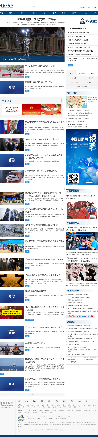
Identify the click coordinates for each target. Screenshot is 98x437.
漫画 (63, 13)
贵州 (54, 407)
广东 (29, 407)
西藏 (64, 407)
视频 (44, 13)
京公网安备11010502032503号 (33, 418)
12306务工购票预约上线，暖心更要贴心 (78, 124)
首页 (1, 13)
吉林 (53, 405)
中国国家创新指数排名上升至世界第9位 (78, 305)
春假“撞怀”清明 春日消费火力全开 (76, 302)
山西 (43, 405)
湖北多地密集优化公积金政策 (75, 300)
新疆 (75, 407)
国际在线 (47, 410)
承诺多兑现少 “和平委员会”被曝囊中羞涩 (42, 275)
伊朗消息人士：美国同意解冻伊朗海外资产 (43, 379)
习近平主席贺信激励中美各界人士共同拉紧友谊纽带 (29, 24)
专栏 (54, 13)
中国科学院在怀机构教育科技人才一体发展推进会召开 (81, 338)
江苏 (69, 405)
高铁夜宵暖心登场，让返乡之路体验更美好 (78, 118)
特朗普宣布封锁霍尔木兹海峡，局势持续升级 (79, 325)
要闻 (27, 77)
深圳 (80, 407)
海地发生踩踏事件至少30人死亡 (39, 82)
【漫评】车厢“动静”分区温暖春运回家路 (78, 115)
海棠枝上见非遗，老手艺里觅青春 (76, 354)
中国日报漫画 (73, 191)
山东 (89, 405)
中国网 (40, 410)
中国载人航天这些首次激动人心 (77, 43)
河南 (94, 405)
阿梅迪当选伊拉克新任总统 (37, 291)
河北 (38, 405)
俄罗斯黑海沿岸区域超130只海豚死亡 (41, 225)
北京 (27, 405)
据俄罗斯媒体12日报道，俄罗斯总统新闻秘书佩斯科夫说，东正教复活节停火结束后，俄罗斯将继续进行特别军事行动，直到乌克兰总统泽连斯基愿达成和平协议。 (44, 129)
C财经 (33, 13)
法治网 (50, 412)
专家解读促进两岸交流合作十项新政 (78, 32)
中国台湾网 (78, 410)
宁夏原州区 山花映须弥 (73, 344)
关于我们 (3, 407)
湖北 (19, 407)
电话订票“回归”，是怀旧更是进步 (76, 121)
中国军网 (26, 412)
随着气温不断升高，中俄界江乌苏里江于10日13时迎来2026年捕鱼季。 (43, 347)
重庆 (44, 407)
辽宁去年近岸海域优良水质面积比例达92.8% (79, 297)
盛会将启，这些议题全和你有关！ (78, 36)
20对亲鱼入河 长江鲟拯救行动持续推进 (79, 54)
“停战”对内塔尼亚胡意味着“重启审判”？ (42, 139)
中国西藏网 (87, 410)
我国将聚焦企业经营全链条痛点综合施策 (78, 294)
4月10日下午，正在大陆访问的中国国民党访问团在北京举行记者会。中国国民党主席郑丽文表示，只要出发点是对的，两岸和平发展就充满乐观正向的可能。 (44, 314)
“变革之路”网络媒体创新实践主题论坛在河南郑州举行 (81, 308)
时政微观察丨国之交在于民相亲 (36, 19)
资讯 (21, 13)
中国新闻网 (34, 412)
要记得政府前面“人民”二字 (79, 28)
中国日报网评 (74, 82)
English (82, 7)
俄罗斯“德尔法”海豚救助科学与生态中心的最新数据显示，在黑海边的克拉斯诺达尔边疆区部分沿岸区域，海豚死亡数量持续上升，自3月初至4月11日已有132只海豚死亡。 (44, 231)
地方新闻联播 (73, 290)
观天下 (74, 13)
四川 (49, 407)
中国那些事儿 (73, 223)
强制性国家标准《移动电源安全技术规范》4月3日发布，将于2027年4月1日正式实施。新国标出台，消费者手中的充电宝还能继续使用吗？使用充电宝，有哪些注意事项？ (44, 177)
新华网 (34, 410)
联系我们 (8, 407)
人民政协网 (43, 412)
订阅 (94, 7)
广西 (34, 407)
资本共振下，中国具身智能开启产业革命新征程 (80, 113)
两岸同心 (90, 82)
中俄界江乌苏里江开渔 (35, 343)
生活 (49, 401)
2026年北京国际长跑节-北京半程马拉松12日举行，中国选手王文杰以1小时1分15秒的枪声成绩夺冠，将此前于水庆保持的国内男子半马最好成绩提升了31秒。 (44, 72)
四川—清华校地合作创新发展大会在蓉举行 (78, 331)
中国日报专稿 (29, 319)
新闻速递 (71, 322)
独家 (79, 401)
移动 (89, 7)
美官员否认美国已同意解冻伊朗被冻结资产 (43, 327)
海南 (39, 407)
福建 (79, 405)
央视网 (54, 410)
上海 (64, 405)
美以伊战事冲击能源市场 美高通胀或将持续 (80, 51)
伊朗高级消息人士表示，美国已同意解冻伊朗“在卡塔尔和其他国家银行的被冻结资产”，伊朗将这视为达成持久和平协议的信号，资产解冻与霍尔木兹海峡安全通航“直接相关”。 (45, 384)
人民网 (28, 410)
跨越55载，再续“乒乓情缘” (50, 24)
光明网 (19, 412)
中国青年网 (61, 410)
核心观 (74, 78)
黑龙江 (58, 405)
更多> (70, 65)
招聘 (87, 401)
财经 (41, 401)
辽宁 (48, 405)
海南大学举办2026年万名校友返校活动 (77, 347)
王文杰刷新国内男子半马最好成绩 (40, 66)
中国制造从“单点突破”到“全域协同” (78, 40)
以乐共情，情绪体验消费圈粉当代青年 (79, 47)
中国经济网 (70, 410)
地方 (85, 13)
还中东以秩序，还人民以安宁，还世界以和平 (79, 110)
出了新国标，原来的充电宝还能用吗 (41, 171)
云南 (59, 407)
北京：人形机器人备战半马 (14, 59)
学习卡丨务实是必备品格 (13, 22)
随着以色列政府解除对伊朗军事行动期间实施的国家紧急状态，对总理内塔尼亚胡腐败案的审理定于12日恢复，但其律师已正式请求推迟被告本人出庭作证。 (44, 145)
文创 (94, 13)
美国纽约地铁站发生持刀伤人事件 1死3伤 (44, 259)
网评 (75, 93)
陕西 (70, 407)
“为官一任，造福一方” (26, 22)
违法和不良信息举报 (31, 416)
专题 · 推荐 (6, 101)
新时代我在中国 (82, 86)
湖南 (24, 407)
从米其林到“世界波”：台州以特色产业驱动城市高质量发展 (82, 328)
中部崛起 (90, 78)
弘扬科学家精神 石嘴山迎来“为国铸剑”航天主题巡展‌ (81, 341)
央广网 (94, 410)
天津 (32, 405)
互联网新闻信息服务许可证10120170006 (47, 416)
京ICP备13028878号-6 (61, 418)
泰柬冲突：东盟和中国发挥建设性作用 (77, 127)
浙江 (74, 405)
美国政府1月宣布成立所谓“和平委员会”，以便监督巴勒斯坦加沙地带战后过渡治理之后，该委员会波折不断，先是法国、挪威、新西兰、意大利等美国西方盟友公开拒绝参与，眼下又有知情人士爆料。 (44, 281)
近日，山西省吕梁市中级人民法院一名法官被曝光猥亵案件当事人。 (42, 161)
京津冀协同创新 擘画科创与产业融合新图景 (92, 99)
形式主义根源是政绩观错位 (39, 22)
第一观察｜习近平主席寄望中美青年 (56, 22)
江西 (84, 405)
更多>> (32, 394)
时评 (10, 13)
